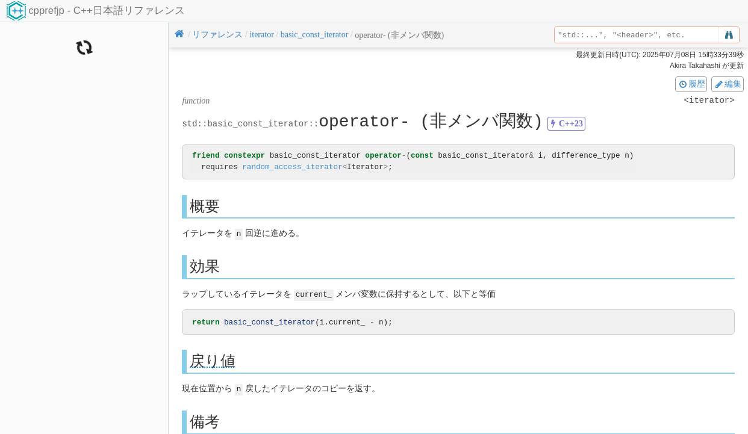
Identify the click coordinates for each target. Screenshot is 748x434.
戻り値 (212, 360)
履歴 (691, 83)
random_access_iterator (292, 167)
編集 (727, 83)
